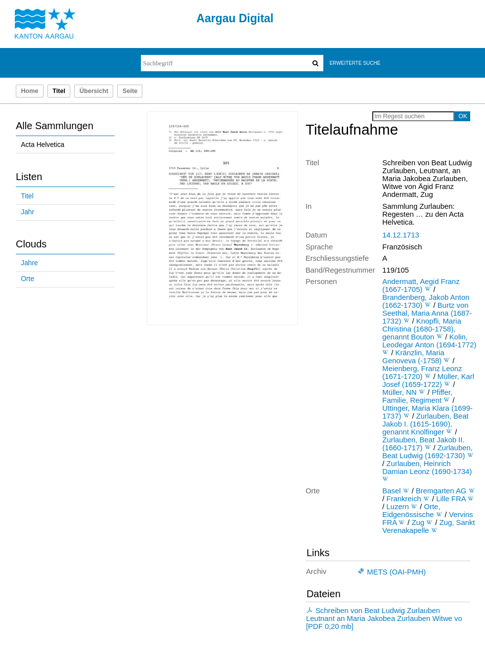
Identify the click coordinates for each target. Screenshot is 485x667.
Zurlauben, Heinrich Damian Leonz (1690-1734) (427, 468)
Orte (27, 279)
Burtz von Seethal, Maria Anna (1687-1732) (427, 313)
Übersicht (94, 91)
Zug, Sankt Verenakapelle (428, 526)
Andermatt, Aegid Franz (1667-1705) (420, 285)
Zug (418, 522)
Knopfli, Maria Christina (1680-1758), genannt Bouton (421, 329)
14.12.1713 (400, 235)
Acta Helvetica (42, 144)
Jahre (29, 263)
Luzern (398, 507)
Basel (391, 491)
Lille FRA (451, 499)
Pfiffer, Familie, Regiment (417, 396)
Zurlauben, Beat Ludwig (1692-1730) (427, 452)
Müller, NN (399, 392)
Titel (27, 196)
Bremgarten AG (441, 491)
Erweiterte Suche (354, 63)
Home (29, 91)
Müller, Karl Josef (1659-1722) (428, 380)
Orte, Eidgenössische (411, 511)
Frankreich (404, 499)
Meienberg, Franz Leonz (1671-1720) (422, 373)
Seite (130, 91)
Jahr (27, 212)
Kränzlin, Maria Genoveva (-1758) (413, 357)
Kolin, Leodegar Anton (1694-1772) (429, 341)
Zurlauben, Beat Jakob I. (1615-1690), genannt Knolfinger (425, 424)
